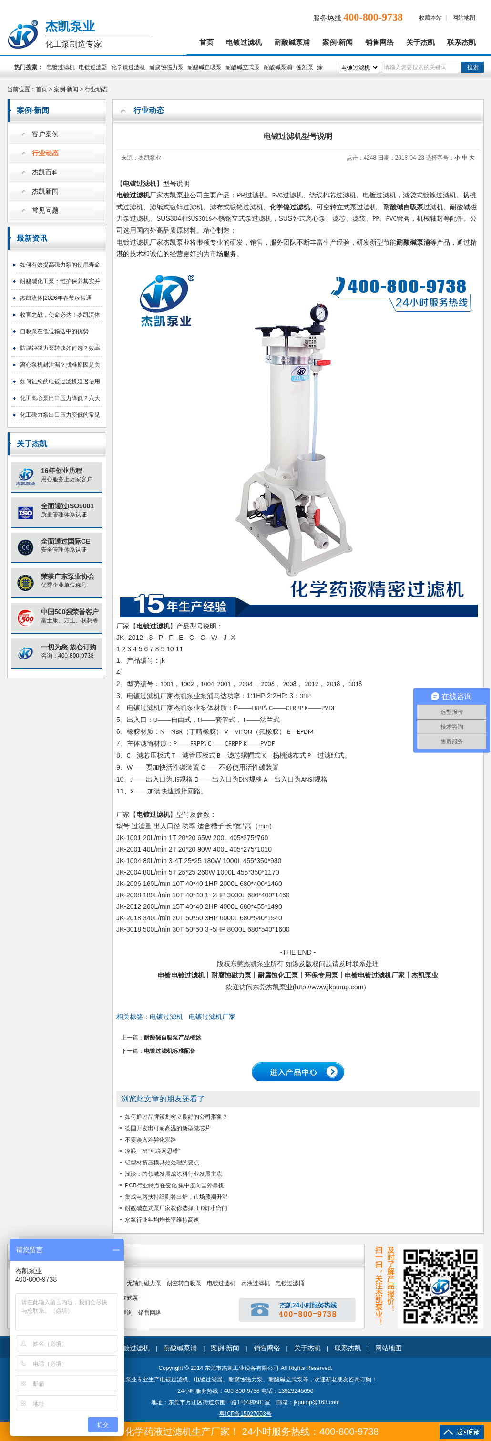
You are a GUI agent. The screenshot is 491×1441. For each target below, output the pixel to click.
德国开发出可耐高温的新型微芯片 (168, 1128)
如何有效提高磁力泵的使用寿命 (60, 264)
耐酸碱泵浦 (292, 42)
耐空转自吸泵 (184, 1283)
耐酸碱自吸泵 (204, 67)
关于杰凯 (420, 42)
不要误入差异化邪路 (150, 1139)
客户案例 (45, 134)
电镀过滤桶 (290, 1283)
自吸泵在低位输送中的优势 (54, 331)
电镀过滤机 (244, 42)
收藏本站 (430, 17)
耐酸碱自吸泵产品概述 (172, 1037)
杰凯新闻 (45, 191)
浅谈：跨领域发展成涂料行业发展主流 (173, 1174)
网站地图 (463, 17)
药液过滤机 (255, 1283)
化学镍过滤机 (128, 67)
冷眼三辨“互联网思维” (152, 1151)
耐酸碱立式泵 (242, 67)
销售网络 (379, 42)
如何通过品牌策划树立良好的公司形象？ (176, 1116)
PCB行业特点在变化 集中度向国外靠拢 (174, 1185)
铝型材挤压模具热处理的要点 (162, 1162)
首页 (206, 42)
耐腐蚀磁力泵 (166, 67)
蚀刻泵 (304, 67)
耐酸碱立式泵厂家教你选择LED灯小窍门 (176, 1208)
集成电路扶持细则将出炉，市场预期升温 (176, 1197)
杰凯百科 (45, 172)
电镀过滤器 (93, 67)
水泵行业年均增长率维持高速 (162, 1219)
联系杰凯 (461, 42)
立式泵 (129, 1298)
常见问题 (45, 210)
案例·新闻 (337, 42)
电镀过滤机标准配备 (169, 1051)
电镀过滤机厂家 (212, 1016)
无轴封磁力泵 (144, 1283)
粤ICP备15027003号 (245, 1413)
